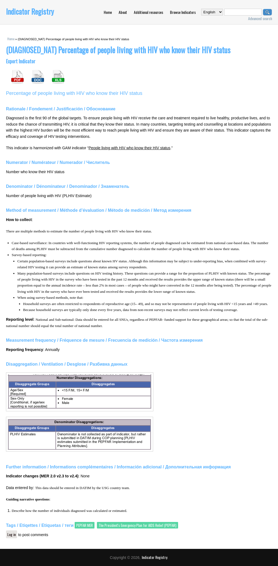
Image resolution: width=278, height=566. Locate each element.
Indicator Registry (30, 11)
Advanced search (260, 18)
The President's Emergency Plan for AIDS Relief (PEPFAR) (137, 525)
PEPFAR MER (84, 525)
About (123, 12)
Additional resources (148, 12)
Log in (11, 534)
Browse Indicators (183, 12)
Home (108, 12)
